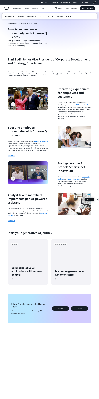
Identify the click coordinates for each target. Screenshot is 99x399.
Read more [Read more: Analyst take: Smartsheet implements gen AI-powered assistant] (11, 221)
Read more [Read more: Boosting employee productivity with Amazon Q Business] (11, 155)
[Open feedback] (97, 199)
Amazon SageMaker (73, 179)
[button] (17, 8)
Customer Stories (23, 23)
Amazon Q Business (41, 141)
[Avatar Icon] (94, 2)
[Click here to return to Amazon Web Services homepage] (6, 9)
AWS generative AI (82, 105)
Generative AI (12, 23)
